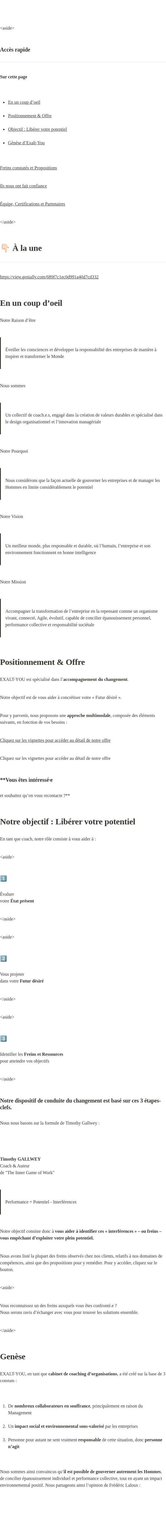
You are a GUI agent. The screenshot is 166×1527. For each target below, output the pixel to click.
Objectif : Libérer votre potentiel (37, 129)
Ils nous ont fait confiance (23, 185)
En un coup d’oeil (24, 102)
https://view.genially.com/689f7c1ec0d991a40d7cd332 (49, 277)
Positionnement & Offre (30, 115)
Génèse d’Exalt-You (26, 142)
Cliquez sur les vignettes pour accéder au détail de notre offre (55, 740)
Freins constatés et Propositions (28, 167)
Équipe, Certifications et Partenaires (32, 204)
